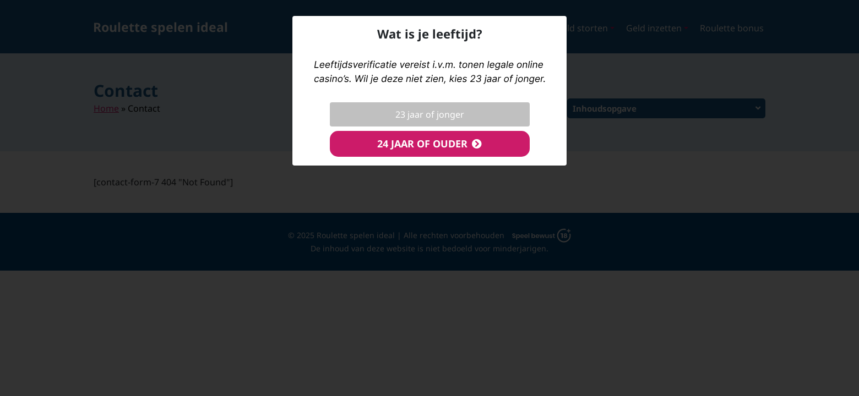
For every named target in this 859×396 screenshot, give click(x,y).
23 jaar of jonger (429, 114)
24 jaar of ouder (422, 143)
